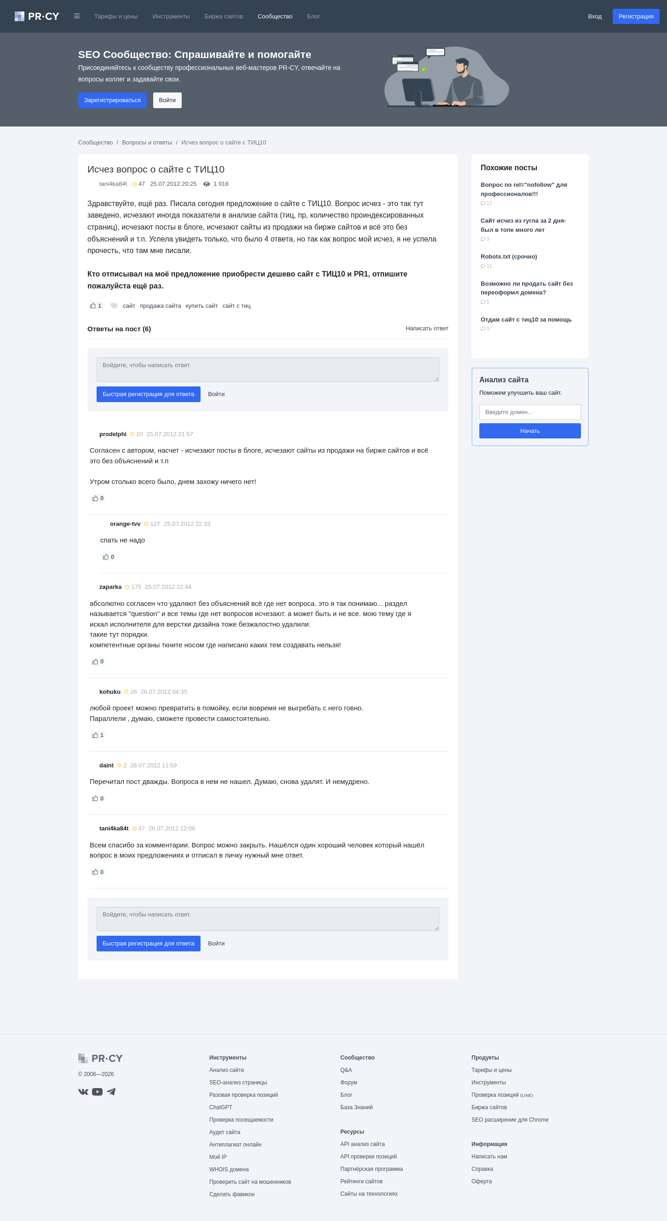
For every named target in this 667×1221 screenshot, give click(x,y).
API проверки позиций (368, 1156)
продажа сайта (160, 305)
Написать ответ (427, 328)
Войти (167, 100)
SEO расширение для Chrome (510, 1120)
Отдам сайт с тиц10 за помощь (526, 319)
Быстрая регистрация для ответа (149, 394)
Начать (530, 430)
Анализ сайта (504, 380)
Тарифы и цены (116, 16)
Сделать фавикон (232, 1194)
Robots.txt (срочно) (509, 256)
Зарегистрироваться (112, 100)
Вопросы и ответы (147, 142)
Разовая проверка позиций (243, 1095)
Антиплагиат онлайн (235, 1144)
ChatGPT (220, 1107)
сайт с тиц (237, 305)
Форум (348, 1082)
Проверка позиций (502, 1095)
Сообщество (275, 16)
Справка (482, 1169)
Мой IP (218, 1157)
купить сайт (202, 305)
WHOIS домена (229, 1169)
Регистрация (636, 16)
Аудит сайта (224, 1132)
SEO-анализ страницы (238, 1082)
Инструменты (171, 16)
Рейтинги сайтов (361, 1181)
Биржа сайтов (224, 16)
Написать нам (489, 1156)
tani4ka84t (113, 183)
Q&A (346, 1070)
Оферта (482, 1181)
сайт (129, 305)
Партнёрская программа (371, 1169)
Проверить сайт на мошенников (250, 1182)
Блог (313, 16)
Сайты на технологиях (368, 1194)
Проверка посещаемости (241, 1120)
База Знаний (356, 1107)
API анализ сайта (362, 1144)
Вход (595, 16)
